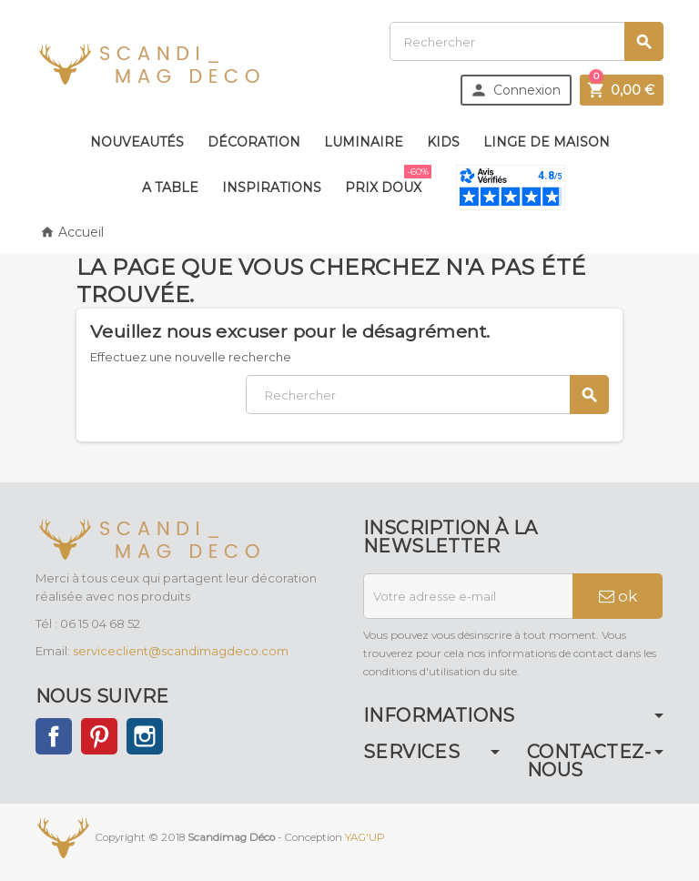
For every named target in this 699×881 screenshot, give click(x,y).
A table (170, 187)
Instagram (145, 736)
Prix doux (387, 180)
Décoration (254, 142)
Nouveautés (137, 142)
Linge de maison (546, 142)
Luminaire (363, 142)
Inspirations (271, 187)
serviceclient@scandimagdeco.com (181, 650)
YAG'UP (365, 837)
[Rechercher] (527, 41)
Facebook (53, 736)
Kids (443, 142)
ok (618, 596)
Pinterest (99, 736)
